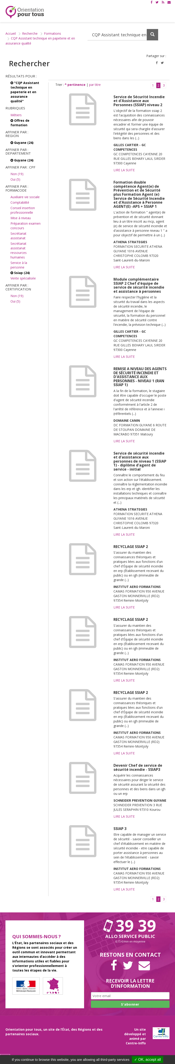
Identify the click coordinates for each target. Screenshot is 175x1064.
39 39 (130, 925)
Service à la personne (18, 265)
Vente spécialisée (23, 278)
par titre (95, 84)
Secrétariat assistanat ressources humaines (18, 250)
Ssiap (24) (20, 273)
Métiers (16, 115)
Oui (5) (15, 179)
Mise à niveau (20, 218)
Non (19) (16, 174)
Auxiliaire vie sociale (25, 197)
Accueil (10, 33)
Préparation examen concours (25, 225)
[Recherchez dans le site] (123, 34)
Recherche (30, 33)
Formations (52, 33)
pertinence (75, 84)
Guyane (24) (21, 142)
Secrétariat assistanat (18, 235)
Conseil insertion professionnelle (22, 210)
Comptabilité (19, 202)
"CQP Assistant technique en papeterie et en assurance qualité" (24, 92)
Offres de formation (19, 122)
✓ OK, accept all (147, 1059)
